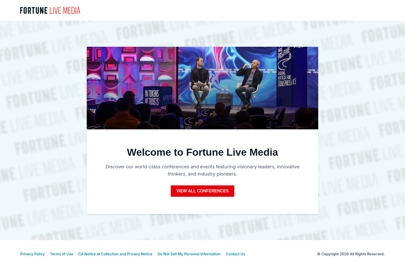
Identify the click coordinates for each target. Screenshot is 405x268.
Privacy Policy (32, 254)
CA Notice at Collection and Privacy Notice (115, 254)
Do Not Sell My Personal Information (189, 254)
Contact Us (235, 254)
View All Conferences (202, 191)
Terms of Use (61, 254)
